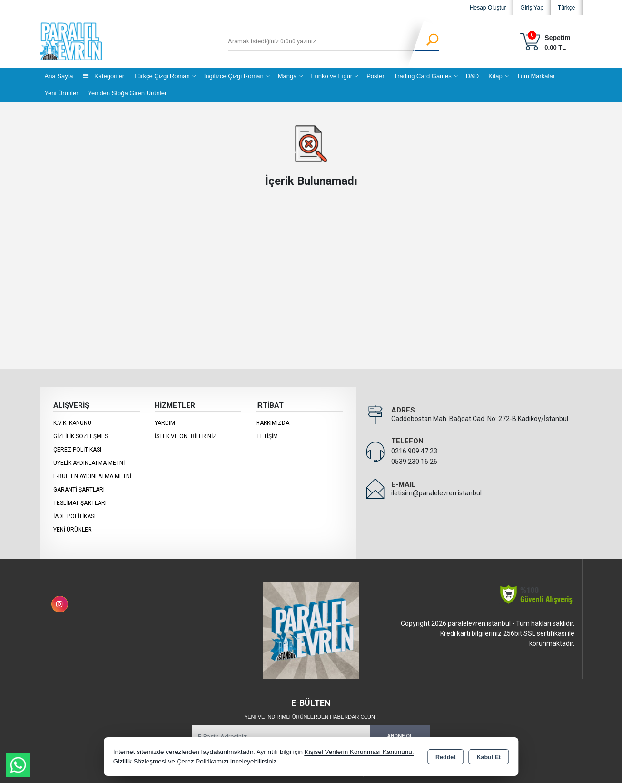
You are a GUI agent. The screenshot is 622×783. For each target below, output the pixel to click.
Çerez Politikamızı (202, 761)
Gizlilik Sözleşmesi (81, 436)
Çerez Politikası (77, 449)
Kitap (495, 76)
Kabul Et (488, 757)
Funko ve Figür (332, 76)
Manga (287, 76)
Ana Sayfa (59, 76)
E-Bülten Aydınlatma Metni (92, 476)
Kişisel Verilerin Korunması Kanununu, (359, 751)
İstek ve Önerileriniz (186, 436)
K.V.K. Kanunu (72, 423)
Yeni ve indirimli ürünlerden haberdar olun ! (311, 717)
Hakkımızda (272, 423)
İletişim (267, 436)
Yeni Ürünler (72, 529)
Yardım (165, 423)
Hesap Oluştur (488, 7)
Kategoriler (103, 76)
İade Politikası (74, 516)
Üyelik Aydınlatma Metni (89, 463)
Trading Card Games (423, 76)
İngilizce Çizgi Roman (234, 76)
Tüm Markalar (536, 76)
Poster (375, 76)
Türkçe (566, 7)
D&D (472, 76)
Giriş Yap (532, 7)
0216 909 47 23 (414, 451)
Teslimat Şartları (80, 503)
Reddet (445, 757)
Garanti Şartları (79, 489)
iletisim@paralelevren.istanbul (436, 493)
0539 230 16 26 (414, 461)
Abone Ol (400, 736)
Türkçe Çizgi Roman (162, 76)
